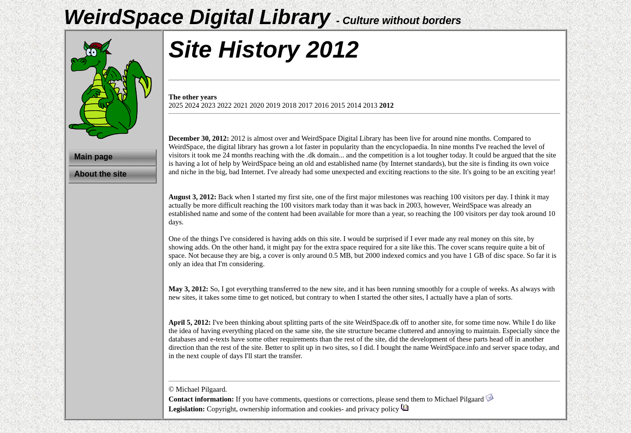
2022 (224, 105)
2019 (273, 105)
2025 (176, 105)
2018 (289, 105)
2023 (208, 105)
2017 (305, 105)
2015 (338, 105)
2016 (322, 105)
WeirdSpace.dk (377, 322)
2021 (240, 105)
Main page (93, 157)
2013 (370, 105)
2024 (192, 105)
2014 (354, 105)
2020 (257, 105)
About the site (100, 174)
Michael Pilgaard (463, 399)
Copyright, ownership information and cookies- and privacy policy (308, 409)
